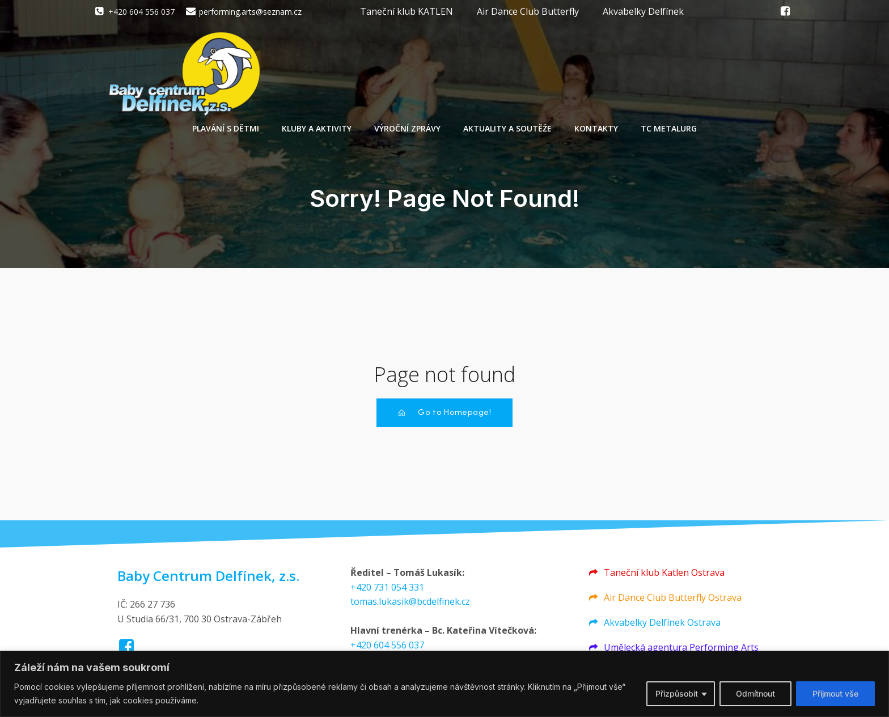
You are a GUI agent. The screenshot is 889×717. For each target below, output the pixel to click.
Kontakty (596, 130)
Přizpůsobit (676, 693)
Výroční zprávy (407, 130)
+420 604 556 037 (387, 650)
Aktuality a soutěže (507, 130)
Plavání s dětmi (225, 130)
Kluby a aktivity (317, 130)
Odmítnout (755, 693)
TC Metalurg (669, 130)
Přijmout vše (835, 693)
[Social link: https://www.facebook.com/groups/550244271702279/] (785, 11)
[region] (444, 684)
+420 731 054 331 (387, 592)
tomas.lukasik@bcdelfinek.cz (410, 606)
